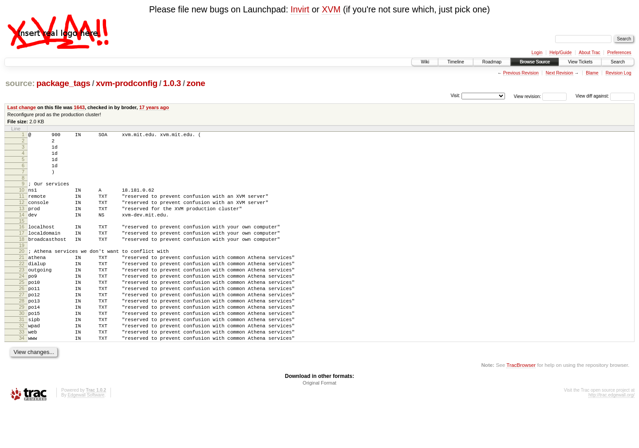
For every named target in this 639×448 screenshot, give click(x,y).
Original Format (319, 424)
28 (21, 332)
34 (21, 378)
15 (21, 238)
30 (21, 347)
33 (21, 370)
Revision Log (618, 73)
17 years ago (154, 107)
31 (21, 355)
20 (21, 272)
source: (20, 83)
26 (21, 317)
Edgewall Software (85, 436)
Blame (592, 73)
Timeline (455, 61)
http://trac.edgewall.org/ (611, 436)
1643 (79, 107)
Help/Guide (560, 52)
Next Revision (559, 73)
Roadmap (491, 61)
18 (21, 259)
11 (21, 208)
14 (21, 230)
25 (21, 310)
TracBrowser (521, 406)
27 (21, 325)
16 (21, 244)
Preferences (619, 52)
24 (21, 302)
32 (21, 362)
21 (21, 280)
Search (618, 61)
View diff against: (605, 96)
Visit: (455, 95)
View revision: (527, 96)
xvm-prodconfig (127, 83)
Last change (22, 107)
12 (21, 215)
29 (21, 340)
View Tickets (580, 61)
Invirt (300, 9)
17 (21, 251)
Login (537, 52)
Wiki (425, 61)
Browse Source (535, 61)
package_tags (63, 83)
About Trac (589, 52)
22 (21, 287)
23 (21, 295)
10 (21, 200)
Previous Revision (521, 73)
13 (21, 223)
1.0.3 (172, 83)
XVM (331, 9)
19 (21, 266)
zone (195, 83)
